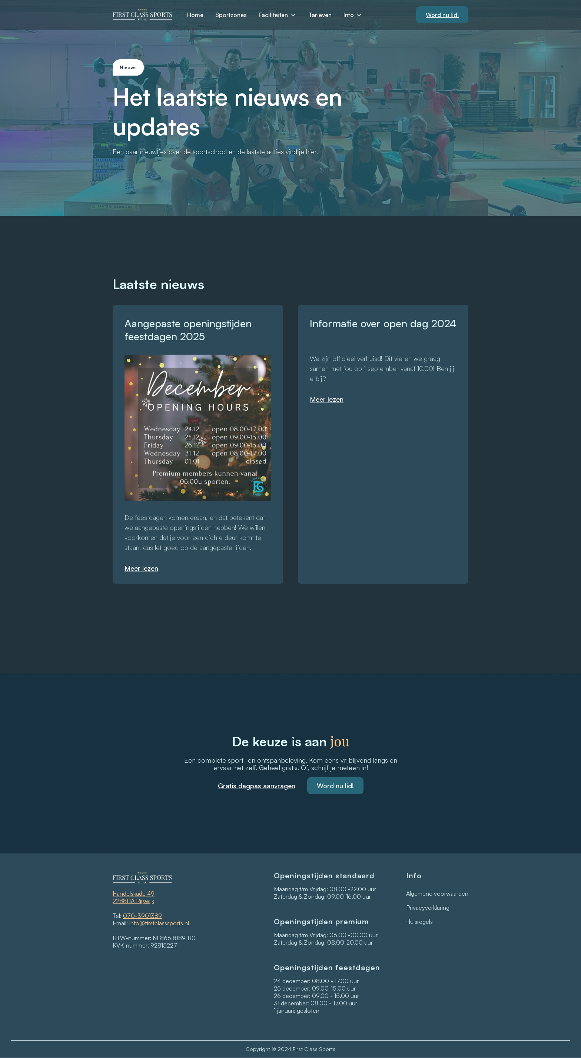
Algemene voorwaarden (437, 893)
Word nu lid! (335, 786)
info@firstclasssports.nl (159, 923)
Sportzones (231, 15)
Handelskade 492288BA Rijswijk (134, 897)
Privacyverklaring (427, 907)
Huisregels (419, 921)
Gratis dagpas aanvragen (256, 785)
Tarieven (320, 15)
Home (195, 15)
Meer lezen (141, 568)
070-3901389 (142, 915)
